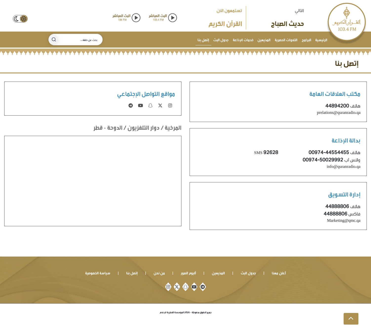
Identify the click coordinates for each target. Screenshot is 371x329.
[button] (351, 319)
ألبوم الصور (188, 272)
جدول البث (221, 39)
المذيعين (264, 39)
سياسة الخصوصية (97, 272)
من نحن (159, 272)
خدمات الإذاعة (243, 39)
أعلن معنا (279, 272)
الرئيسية (321, 39)
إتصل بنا (203, 39)
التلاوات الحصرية (286, 39)
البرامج (306, 39)
